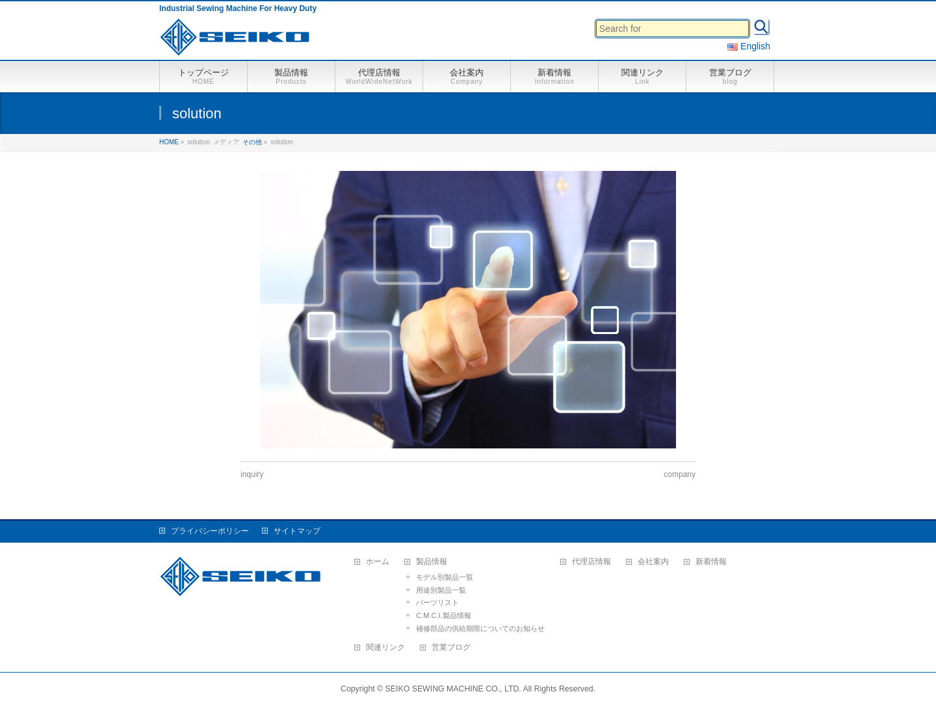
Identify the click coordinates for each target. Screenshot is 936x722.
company (680, 474)
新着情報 (711, 562)
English (748, 46)
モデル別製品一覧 (444, 577)
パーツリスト (437, 602)
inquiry (251, 474)
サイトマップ (297, 530)
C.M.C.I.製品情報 (443, 615)
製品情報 (431, 562)
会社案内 (653, 562)
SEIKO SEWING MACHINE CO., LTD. (453, 688)
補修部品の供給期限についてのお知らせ (480, 628)
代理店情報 (591, 562)
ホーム (377, 562)
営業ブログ (451, 647)
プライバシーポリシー (210, 530)
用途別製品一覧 (441, 590)
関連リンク (385, 647)
